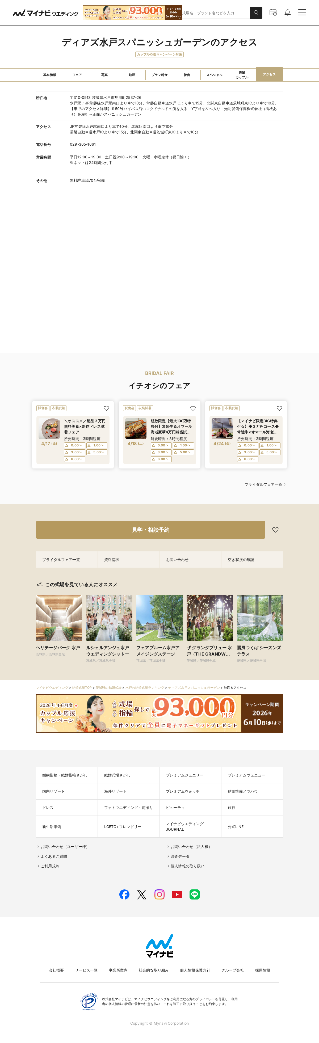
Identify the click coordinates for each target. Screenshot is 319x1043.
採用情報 (262, 970)
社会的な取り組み (154, 970)
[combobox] (214, 13)
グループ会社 (232, 970)
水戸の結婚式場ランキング (144, 688)
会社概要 (56, 970)
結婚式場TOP (82, 688)
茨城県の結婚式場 (108, 688)
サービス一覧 (86, 970)
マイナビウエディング (52, 688)
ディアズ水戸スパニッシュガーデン (194, 688)
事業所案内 (118, 970)
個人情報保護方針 (195, 970)
